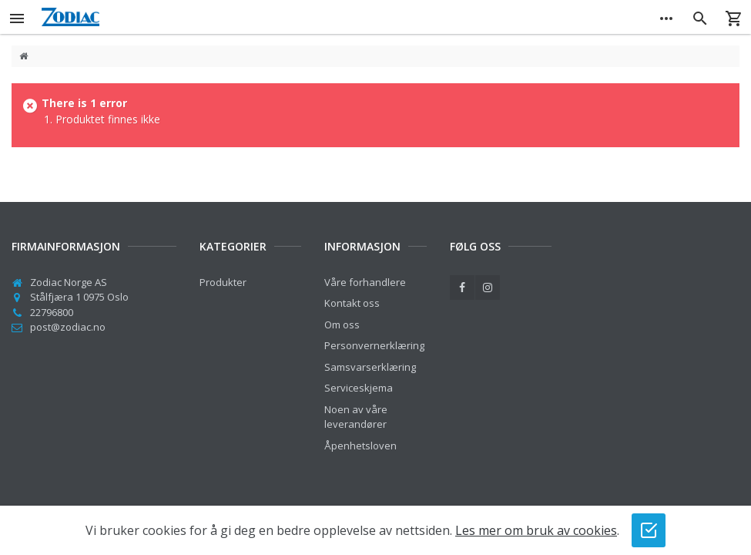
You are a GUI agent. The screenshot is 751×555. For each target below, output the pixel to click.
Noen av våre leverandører (355, 417)
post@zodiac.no (68, 327)
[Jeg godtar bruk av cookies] (649, 530)
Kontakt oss (352, 303)
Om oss (342, 324)
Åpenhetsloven (360, 445)
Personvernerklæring (374, 345)
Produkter (222, 282)
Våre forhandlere (365, 282)
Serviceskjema (358, 388)
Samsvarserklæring (370, 367)
